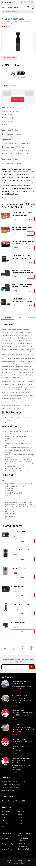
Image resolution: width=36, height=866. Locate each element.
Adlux (25, 863)
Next (33, 75)
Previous (3, 75)
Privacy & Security (7, 844)
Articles (3, 826)
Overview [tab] (8, 317)
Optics (3, 820)
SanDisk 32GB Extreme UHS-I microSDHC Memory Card (22, 228)
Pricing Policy (5, 838)
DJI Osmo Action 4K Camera (20, 532)
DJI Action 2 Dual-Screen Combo (21, 550)
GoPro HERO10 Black (18, 622)
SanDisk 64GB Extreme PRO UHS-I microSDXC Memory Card (23, 242)
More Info (4, 197)
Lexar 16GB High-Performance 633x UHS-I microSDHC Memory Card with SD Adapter (22, 285)
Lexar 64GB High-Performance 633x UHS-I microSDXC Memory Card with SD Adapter (22, 271)
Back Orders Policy (24, 849)
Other (20, 820)
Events (20, 823)
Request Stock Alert (10, 85)
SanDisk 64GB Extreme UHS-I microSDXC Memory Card (22, 214)
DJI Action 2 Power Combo (19, 568)
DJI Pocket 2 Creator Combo (20, 604)
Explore (14, 691)
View (31, 219)
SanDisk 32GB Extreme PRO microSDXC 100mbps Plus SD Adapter (21, 257)
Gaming (20, 817)
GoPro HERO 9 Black (17, 586)
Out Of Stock (17, 100)
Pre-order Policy (6, 849)
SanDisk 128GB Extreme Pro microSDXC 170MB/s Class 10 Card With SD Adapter (22, 300)
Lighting (4, 814)
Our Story (4, 823)
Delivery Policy (6, 833)
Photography (5, 811)
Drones (3, 817)
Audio (20, 814)
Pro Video (21, 811)
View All (33, 205)
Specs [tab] (19, 317)
